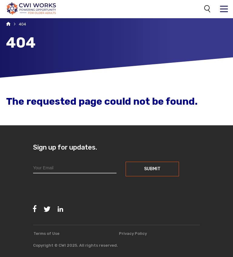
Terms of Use (46, 233)
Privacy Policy (133, 233)
